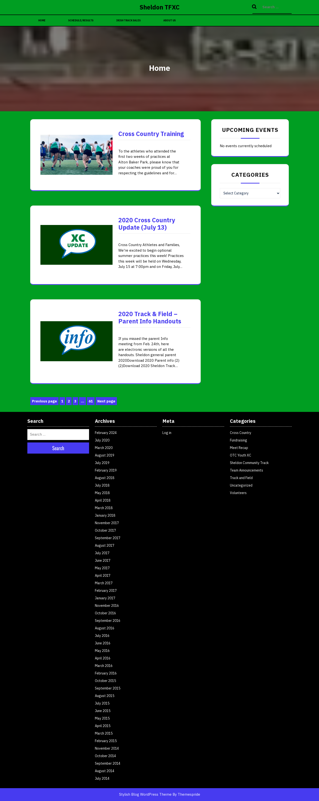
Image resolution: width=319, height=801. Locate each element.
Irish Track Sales (128, 20)
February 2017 (106, 590)
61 (91, 401)
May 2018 (102, 493)
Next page (106, 401)
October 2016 (105, 613)
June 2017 (102, 560)
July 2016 (102, 635)
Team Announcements (246, 470)
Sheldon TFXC (160, 7)
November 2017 (107, 523)
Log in (166, 433)
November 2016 (107, 605)
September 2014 (107, 763)
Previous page (44, 401)
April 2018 (102, 500)
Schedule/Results (80, 20)
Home (42, 20)
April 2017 (102, 575)
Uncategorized (241, 485)
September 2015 (107, 688)
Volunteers (238, 493)
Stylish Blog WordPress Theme (145, 794)
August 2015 (104, 696)
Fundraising (238, 440)
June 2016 (102, 643)
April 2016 (102, 658)
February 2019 (106, 470)
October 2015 (105, 681)
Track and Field (241, 478)
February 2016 (106, 673)
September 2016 (107, 620)
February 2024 (106, 433)
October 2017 (105, 530)
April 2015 (102, 726)
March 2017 (104, 583)
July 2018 (102, 485)
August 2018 (104, 478)
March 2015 (104, 733)
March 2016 (104, 666)
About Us (169, 20)
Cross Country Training (151, 134)
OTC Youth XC (240, 455)
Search (255, 7)
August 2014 (104, 771)
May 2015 (102, 718)
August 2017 (104, 545)
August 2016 (104, 628)
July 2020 (102, 440)
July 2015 (102, 703)
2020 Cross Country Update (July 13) (146, 223)
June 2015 (102, 711)
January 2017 (105, 598)
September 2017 (107, 538)
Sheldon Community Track (249, 463)
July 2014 (102, 778)
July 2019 (102, 463)
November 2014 (107, 748)
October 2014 (105, 756)
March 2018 (104, 508)
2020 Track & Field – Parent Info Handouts (149, 317)
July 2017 (102, 553)
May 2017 (102, 568)
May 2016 (102, 651)
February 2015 (106, 741)
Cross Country (240, 433)
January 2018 (105, 515)
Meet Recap (239, 448)
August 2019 (104, 455)
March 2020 (104, 448)
